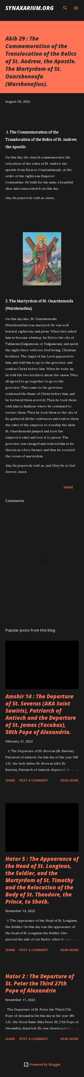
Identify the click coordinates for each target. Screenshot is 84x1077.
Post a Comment (33, 780)
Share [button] (68, 487)
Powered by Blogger (42, 1064)
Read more (69, 780)
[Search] (65, 8)
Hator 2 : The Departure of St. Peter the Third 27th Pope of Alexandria (39, 983)
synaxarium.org (29, 8)
